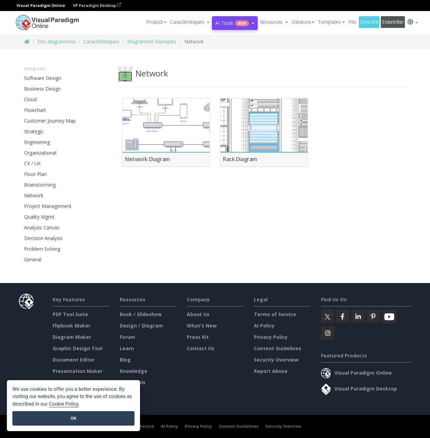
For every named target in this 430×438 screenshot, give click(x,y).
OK (73, 418)
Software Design (42, 78)
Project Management (48, 206)
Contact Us (200, 348)
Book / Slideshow (141, 314)
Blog (125, 359)
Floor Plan (35, 174)
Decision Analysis (43, 238)
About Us (198, 314)
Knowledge (133, 371)
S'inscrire (369, 22)
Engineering (37, 142)
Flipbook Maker (71, 325)
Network (33, 195)
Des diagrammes (56, 41)
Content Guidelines (277, 348)
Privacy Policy (271, 337)
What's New (202, 325)
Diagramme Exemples (151, 41)
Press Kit (198, 337)
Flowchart (35, 110)
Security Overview (276, 359)
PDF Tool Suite (70, 314)
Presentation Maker (78, 371)
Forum (127, 337)
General (32, 259)
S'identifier (393, 22)
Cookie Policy (63, 404)
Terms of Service (275, 314)
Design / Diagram (141, 325)
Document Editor (74, 359)
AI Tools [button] (234, 23)
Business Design (42, 88)
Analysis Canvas (42, 227)
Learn (127, 348)
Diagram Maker (72, 337)
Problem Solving (42, 249)
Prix (352, 22)
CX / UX (32, 163)
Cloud (30, 99)
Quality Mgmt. (39, 216)
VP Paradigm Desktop (97, 5)
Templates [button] (331, 22)
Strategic (34, 131)
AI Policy (264, 325)
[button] (190, 22)
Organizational (40, 152)
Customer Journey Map (50, 120)
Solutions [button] (302, 22)
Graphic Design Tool (78, 348)
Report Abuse (271, 371)
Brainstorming (40, 184)
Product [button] (156, 22)
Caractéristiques (101, 41)
